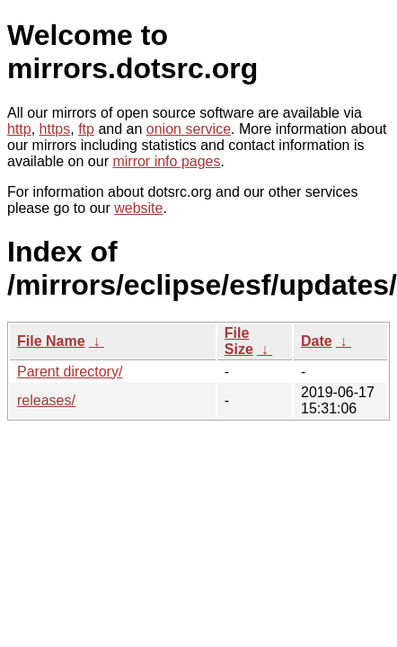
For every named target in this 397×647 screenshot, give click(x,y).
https (55, 129)
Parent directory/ (69, 371)
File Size (239, 341)
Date (316, 341)
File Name (51, 341)
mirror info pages (166, 161)
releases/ (46, 400)
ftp (86, 129)
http (19, 129)
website (138, 208)
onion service (188, 129)
